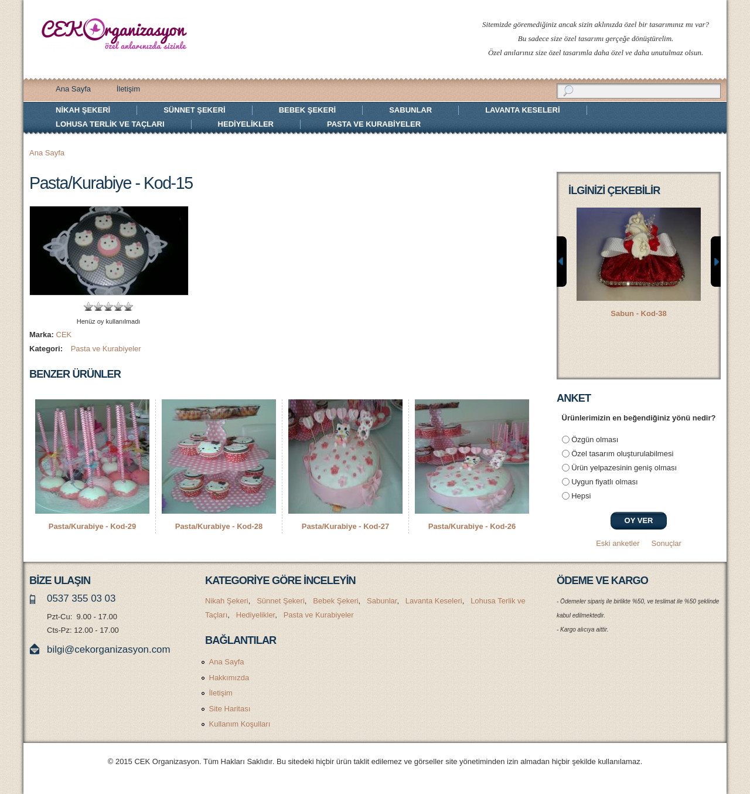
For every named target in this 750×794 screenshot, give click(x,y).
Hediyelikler (246, 124)
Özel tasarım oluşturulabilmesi (622, 453)
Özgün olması (594, 439)
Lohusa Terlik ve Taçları (110, 124)
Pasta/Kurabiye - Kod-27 (346, 526)
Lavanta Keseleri (522, 110)
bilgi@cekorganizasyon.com (109, 649)
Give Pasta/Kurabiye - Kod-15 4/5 (119, 306)
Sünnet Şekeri (194, 110)
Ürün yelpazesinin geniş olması (624, 467)
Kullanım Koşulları (240, 724)
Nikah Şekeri (83, 110)
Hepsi (581, 495)
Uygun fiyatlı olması (604, 481)
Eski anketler (617, 543)
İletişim (128, 89)
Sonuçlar (666, 543)
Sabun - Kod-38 (638, 313)
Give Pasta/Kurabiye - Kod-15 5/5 (129, 306)
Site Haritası (230, 708)
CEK (64, 334)
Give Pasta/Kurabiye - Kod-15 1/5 (89, 306)
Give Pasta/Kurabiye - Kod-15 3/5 (109, 306)
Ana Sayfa (73, 89)
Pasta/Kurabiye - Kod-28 (219, 526)
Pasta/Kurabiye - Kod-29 (93, 526)
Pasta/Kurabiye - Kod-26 (472, 526)
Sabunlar (410, 110)
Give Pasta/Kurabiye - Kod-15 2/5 (99, 306)
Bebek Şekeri (307, 110)
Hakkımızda (229, 677)
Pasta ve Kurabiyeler (374, 124)
